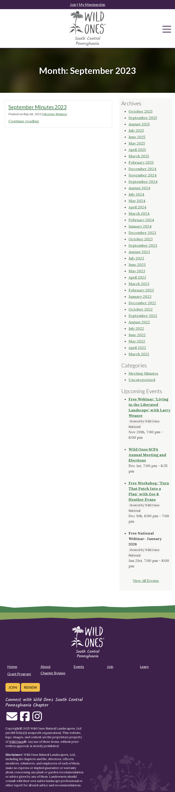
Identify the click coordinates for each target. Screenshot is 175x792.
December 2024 (142, 168)
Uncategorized (142, 379)
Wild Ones (16, 742)
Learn (144, 666)
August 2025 (139, 124)
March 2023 (139, 283)
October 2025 (140, 111)
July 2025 (136, 130)
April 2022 (137, 347)
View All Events (146, 580)
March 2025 (139, 156)
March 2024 (139, 213)
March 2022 (139, 354)
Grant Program (19, 674)
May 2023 (137, 271)
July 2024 (136, 194)
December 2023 (142, 232)
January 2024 (140, 226)
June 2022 (137, 334)
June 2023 (137, 264)
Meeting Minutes (55, 114)
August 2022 (139, 322)
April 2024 (137, 207)
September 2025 (143, 117)
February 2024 (141, 220)
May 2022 (137, 341)
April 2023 (137, 277)
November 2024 (143, 175)
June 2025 (137, 137)
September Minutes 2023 (37, 107)
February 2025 (141, 162)
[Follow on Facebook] (25, 719)
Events (79, 666)
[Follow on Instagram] (37, 719)
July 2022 (136, 328)
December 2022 (142, 303)
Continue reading (23, 121)
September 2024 (143, 181)
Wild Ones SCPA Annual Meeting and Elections (147, 454)
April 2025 (137, 149)
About (46, 666)
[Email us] (11, 719)
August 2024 (139, 188)
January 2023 (140, 296)
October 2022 (141, 309)
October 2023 (141, 239)
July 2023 (136, 258)
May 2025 (137, 143)
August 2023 (139, 251)
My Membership (92, 4)
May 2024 (137, 200)
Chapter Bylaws (53, 673)
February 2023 (141, 290)
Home (12, 666)
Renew (30, 687)
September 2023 (143, 245)
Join (73, 4)
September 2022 (143, 315)
